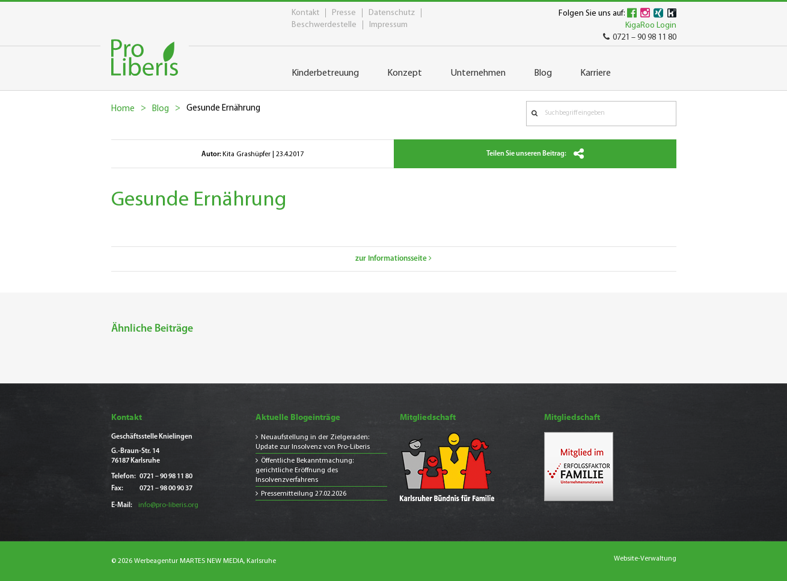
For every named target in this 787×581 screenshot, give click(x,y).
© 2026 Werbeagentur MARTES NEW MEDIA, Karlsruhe (193, 561)
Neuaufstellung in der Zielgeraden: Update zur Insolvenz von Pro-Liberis (313, 442)
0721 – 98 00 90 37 (165, 488)
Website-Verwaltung (645, 558)
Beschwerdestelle (324, 24)
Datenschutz (392, 12)
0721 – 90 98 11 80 (639, 37)
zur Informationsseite (393, 259)
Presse (344, 12)
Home (123, 109)
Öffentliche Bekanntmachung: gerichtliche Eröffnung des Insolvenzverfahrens (305, 470)
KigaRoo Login (650, 25)
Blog (160, 109)
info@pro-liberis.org (168, 505)
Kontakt (305, 12)
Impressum (388, 24)
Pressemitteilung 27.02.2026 (303, 493)
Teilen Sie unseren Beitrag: (535, 153)
